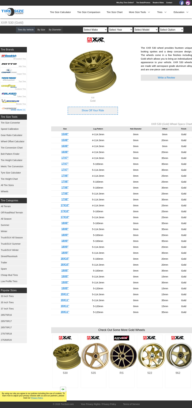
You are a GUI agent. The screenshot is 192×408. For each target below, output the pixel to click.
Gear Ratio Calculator (11, 135)
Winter (4, 231)
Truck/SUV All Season (12, 237)
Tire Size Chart (114, 12)
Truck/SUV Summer (11, 244)
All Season (6, 219)
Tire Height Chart (9, 179)
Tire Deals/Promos (143, 3)
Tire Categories (9, 200)
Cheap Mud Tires (9, 275)
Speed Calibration (10, 129)
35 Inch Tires (7, 302)
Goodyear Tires (20, 89)
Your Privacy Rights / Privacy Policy (98, 404)
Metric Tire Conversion (12, 166)
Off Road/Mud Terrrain (12, 212)
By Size (41, 29)
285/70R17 (6, 327)
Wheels (4, 191)
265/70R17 (6, 321)
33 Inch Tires (7, 296)
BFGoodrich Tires (19, 59)
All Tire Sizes (7, 185)
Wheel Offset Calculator (12, 141)
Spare (4, 269)
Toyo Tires (22, 81)
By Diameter (55, 29)
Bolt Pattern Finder (10, 154)
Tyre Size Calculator (11, 172)
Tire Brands (7, 49)
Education (181, 12)
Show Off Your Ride (93, 110)
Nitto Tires (22, 66)
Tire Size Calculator (60, 12)
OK (63, 389)
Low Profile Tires (9, 281)
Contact (169, 3)
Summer (5, 225)
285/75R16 (6, 315)
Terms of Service (131, 404)
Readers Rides (158, 3)
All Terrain (6, 206)
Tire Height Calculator (11, 160)
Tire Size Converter (10, 122)
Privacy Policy (37, 398)
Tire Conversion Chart (12, 147)
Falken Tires (21, 96)
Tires (162, 12)
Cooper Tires (21, 74)
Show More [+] (18, 109)
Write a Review (166, 77)
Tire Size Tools (9, 116)
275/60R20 (6, 340)
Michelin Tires (21, 104)
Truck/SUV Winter (10, 250)
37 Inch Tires (7, 308)
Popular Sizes (9, 290)
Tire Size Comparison (88, 12)
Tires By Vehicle (26, 29)
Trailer (4, 262)
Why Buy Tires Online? (125, 3)
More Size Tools (140, 12)
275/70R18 (6, 333)
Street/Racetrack (9, 256)
